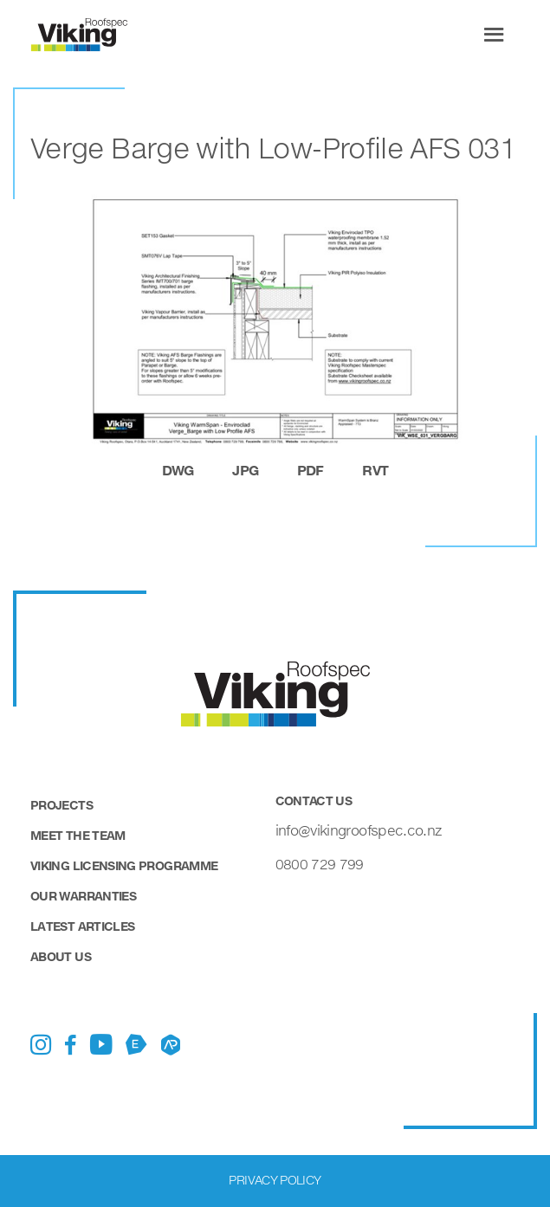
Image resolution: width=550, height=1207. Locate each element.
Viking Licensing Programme (123, 865)
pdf (310, 470)
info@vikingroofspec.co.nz (358, 830)
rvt (375, 470)
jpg (245, 470)
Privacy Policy (274, 1179)
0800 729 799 (319, 863)
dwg (178, 470)
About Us (60, 956)
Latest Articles (82, 926)
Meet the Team (78, 835)
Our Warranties (83, 895)
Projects (61, 804)
